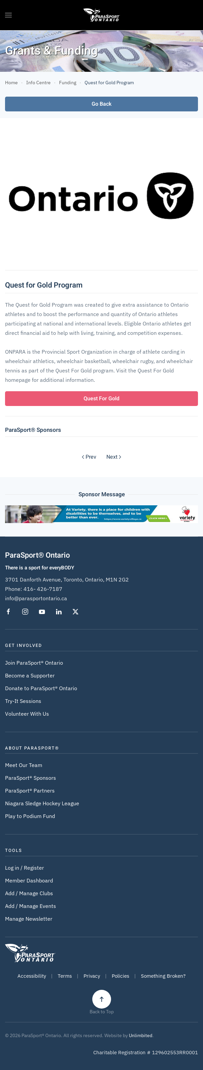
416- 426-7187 (42, 588)
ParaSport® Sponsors (30, 777)
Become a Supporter (30, 675)
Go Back (101, 104)
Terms (65, 976)
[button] (8, 15)
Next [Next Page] (113, 457)
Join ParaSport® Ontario (34, 662)
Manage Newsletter (28, 918)
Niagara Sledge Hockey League (42, 803)
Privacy (92, 976)
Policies (120, 976)
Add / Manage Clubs (29, 893)
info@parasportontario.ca (36, 598)
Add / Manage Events (30, 906)
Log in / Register (24, 867)
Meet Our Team (23, 765)
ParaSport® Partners (30, 790)
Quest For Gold (101, 399)
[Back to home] (101, 15)
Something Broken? (163, 976)
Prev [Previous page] (89, 457)
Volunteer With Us (27, 713)
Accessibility (31, 976)
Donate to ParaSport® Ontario (41, 688)
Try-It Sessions (23, 701)
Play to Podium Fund (30, 816)
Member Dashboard (29, 880)
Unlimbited (140, 1035)
